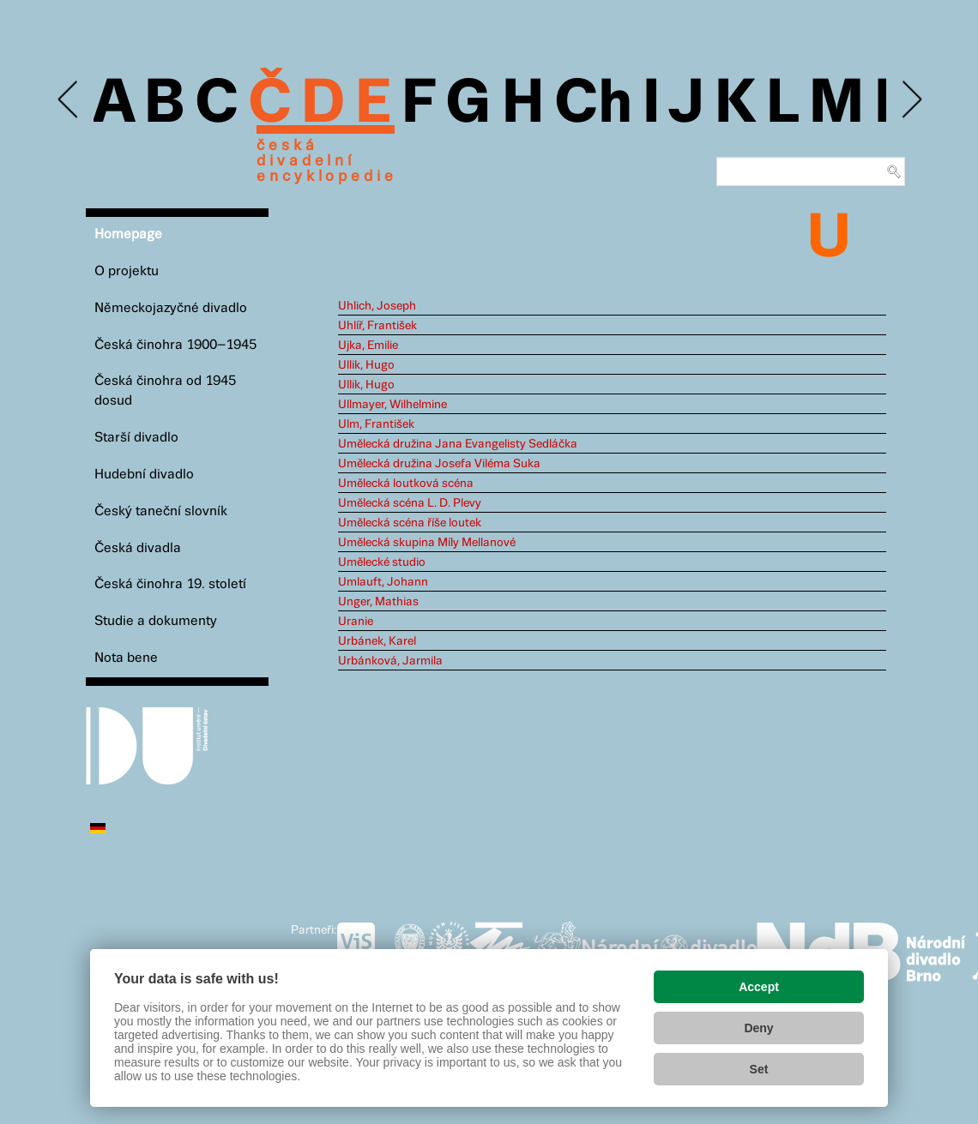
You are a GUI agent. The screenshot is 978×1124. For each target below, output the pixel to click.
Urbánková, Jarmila (390, 661)
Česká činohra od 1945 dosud (165, 391)
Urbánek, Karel (377, 641)
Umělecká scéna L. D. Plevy (409, 503)
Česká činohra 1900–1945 (175, 345)
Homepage (128, 234)
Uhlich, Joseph (377, 306)
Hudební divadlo (144, 474)
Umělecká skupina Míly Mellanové (427, 543)
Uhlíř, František (377, 326)
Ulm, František (376, 424)
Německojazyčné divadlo (170, 308)
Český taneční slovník (160, 511)
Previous (69, 100)
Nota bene (126, 658)
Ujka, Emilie (368, 346)
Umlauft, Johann (383, 582)
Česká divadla (137, 548)
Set (759, 1069)
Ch (593, 104)
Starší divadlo (136, 437)
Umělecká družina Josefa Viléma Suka (439, 464)
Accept (759, 987)
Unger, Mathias (378, 602)
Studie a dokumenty (155, 621)
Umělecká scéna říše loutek (409, 523)
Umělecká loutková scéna (406, 484)
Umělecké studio (382, 562)
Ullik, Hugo (366, 365)
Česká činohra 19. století (170, 584)
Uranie (355, 622)
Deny (758, 1028)
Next (910, 100)
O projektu (126, 271)
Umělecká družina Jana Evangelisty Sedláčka (457, 444)
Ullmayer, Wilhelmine (392, 405)
